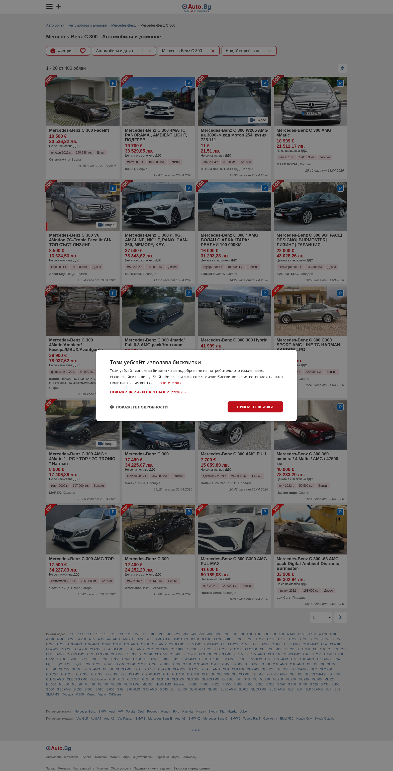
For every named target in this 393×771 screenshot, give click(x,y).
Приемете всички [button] (255, 406)
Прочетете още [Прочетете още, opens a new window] (169, 382)
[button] (196, 391)
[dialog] (196, 385)
